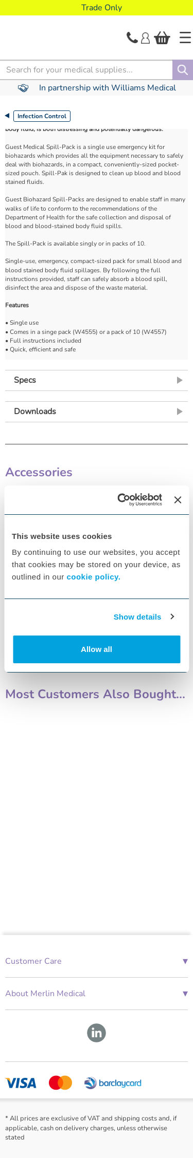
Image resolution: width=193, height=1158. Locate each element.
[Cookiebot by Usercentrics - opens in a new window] (121, 500)
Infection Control (41, 116)
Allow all (96, 649)
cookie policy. (93, 576)
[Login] (145, 37)
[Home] (185, 37)
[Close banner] (177, 499)
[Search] (182, 70)
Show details (138, 616)
